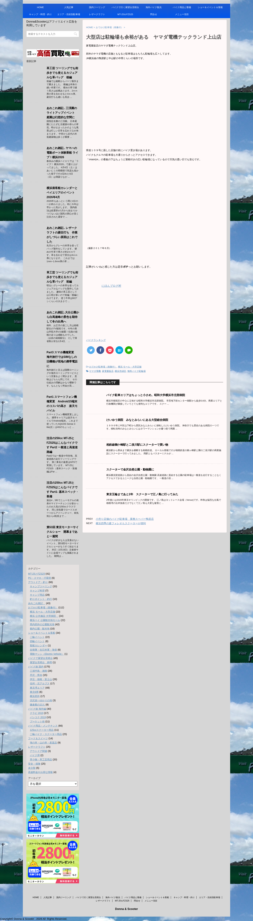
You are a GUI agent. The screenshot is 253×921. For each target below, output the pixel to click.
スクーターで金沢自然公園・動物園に (130, 469)
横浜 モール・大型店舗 (130, 366)
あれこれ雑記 (36, 603)
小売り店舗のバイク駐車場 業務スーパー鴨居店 (125, 518)
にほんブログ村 (103, 285)
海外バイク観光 (154, 7)
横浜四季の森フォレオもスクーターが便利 (121, 523)
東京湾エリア (37, 687)
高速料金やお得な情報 (40, 772)
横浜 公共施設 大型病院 (44, 616)
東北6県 (34, 692)
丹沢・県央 (36, 675)
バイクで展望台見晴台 (40, 658)
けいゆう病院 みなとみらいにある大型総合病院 (137, 419)
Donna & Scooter (126, 908)
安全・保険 (34, 763)
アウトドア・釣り (38, 582)
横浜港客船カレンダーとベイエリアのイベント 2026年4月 (62, 192)
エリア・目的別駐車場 (68, 14)
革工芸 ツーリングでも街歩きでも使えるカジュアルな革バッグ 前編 (62, 277)
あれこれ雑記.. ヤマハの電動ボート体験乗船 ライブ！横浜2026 (62, 153)
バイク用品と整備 (182, 7)
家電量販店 (107, 371)
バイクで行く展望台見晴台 (125, 7)
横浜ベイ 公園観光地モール (45, 620)
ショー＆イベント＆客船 (210, 7)
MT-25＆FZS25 (125, 14)
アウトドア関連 (38, 751)
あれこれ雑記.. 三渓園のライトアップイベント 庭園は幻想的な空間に (62, 113)
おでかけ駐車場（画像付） (103, 366)
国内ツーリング (97, 7)
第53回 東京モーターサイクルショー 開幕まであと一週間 (63, 532)
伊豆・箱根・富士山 (41, 679)
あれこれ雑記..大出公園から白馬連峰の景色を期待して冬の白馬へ (63, 317)
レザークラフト (97, 14)
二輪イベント (37, 637)
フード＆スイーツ (38, 738)
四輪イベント (37, 641)
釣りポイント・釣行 (41, 599)
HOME (40, 7)
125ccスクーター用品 (42, 730)
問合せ (153, 14)
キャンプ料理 (37, 590)
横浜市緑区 (120, 371)
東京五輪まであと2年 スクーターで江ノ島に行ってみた (142, 494)
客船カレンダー (38, 645)
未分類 (31, 768)
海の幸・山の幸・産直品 (43, 742)
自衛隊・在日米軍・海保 (43, 649)
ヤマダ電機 (95, 371)
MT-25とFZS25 (36, 573)
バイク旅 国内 (36, 666)
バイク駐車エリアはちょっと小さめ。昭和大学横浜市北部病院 (145, 395)
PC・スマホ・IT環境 (39, 578)
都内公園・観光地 (40, 628)
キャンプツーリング (41, 586)
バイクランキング (96, 340)
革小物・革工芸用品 (41, 759)
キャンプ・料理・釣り (40, 14)
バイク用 (35, 755)
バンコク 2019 (38, 717)
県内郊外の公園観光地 (42, 624)
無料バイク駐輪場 (136, 371)
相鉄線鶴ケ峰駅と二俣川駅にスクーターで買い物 (137, 444)
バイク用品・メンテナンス (43, 725)
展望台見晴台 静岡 (41, 662)
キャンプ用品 (37, 594)
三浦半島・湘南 (38, 670)
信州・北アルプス (40, 683)
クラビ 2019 (36, 713)
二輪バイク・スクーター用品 (46, 734)
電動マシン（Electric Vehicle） (47, 654)
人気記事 (68, 7)
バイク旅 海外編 (37, 708)
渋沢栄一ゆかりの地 (41, 700)
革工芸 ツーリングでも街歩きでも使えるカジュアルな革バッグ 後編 (62, 73)
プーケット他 (37, 721)
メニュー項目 (182, 14)
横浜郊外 (35, 696)
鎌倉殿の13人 (37, 704)
